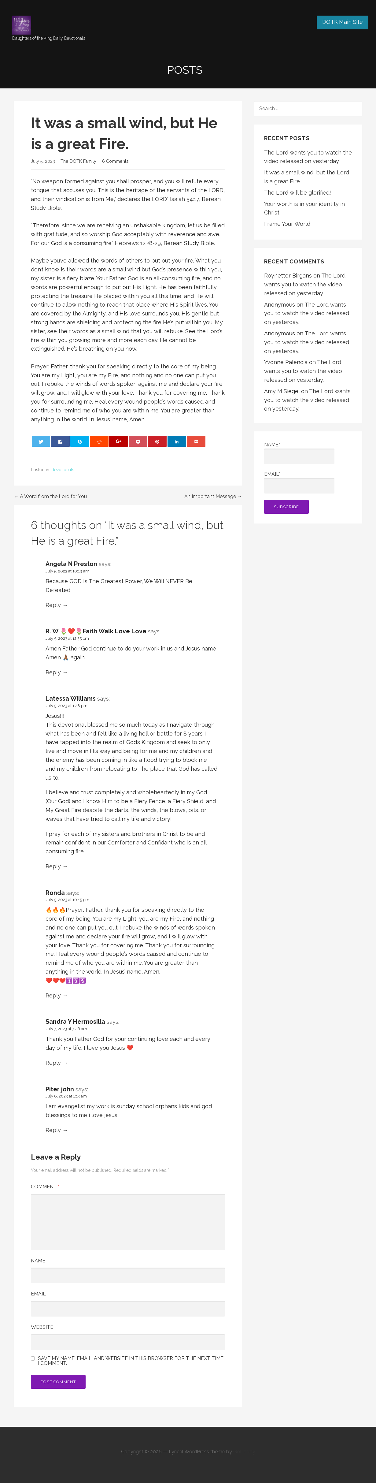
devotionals (62, 469)
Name (38, 1261)
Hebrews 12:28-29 (138, 243)
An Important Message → (213, 496)
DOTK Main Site (342, 22)
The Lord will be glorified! (297, 192)
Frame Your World (287, 224)
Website (42, 1327)
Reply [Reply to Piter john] (53, 1130)
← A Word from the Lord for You (50, 496)
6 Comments (115, 161)
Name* (299, 453)
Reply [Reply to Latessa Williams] (53, 866)
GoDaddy (244, 1452)
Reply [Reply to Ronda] (53, 995)
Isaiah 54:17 (184, 199)
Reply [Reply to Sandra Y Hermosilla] (53, 1063)
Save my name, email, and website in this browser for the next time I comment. (130, 1361)
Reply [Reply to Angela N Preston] (53, 605)
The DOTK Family (78, 161)
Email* (299, 482)
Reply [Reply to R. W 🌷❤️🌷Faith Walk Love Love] (53, 672)
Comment (45, 1187)
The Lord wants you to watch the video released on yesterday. (304, 284)
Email (38, 1294)
